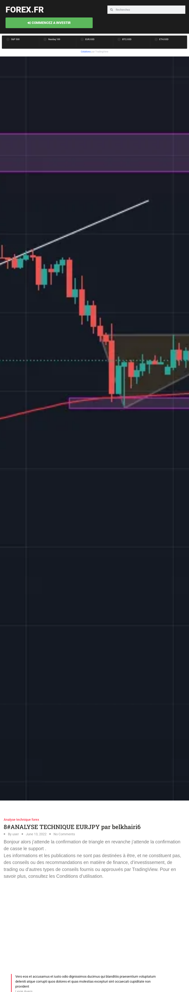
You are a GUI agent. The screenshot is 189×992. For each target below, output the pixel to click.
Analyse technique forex (21, 819)
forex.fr (25, 10)
